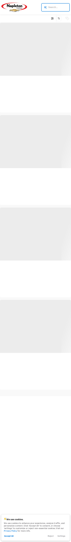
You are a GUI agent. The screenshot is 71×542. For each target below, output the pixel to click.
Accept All (8, 536)
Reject (51, 536)
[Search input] (55, 7)
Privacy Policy (10, 531)
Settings (61, 536)
